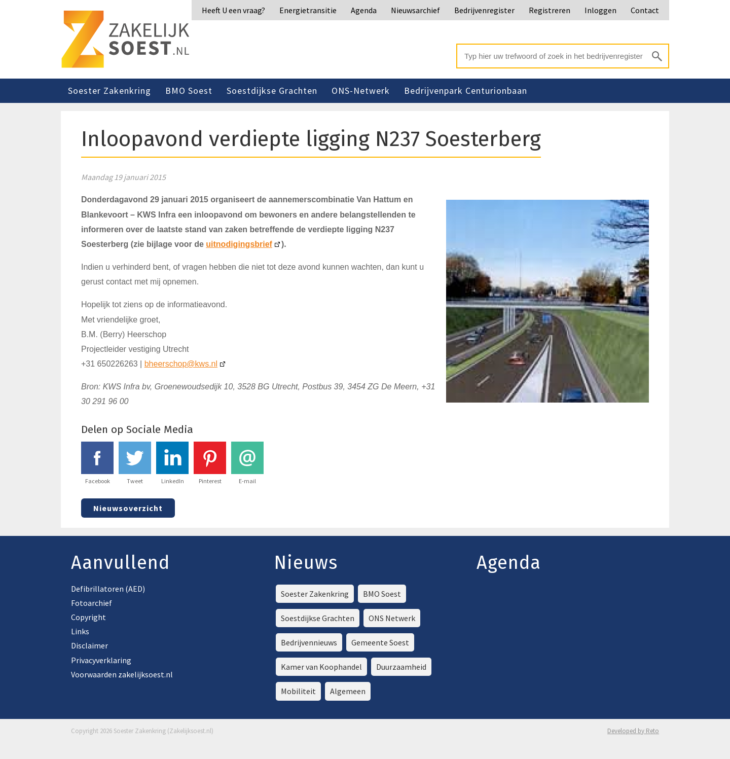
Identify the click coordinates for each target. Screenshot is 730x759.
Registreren (549, 10)
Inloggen (600, 10)
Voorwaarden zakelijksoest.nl (122, 674)
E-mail (247, 463)
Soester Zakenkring (109, 90)
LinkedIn (172, 463)
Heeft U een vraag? (233, 10)
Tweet (135, 463)
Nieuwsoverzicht (128, 508)
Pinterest (210, 463)
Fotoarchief (91, 603)
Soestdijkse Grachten (272, 90)
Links (80, 631)
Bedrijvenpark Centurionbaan (465, 90)
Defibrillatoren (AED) (108, 589)
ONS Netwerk (392, 618)
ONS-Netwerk (361, 90)
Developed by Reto (633, 731)
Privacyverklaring (101, 660)
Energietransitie (308, 10)
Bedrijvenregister (484, 10)
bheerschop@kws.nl (180, 363)
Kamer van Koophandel (321, 667)
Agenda (364, 10)
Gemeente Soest (380, 642)
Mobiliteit (298, 691)
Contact (645, 10)
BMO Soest (188, 90)
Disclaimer (89, 645)
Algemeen (348, 691)
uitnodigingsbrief (239, 244)
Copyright (88, 617)
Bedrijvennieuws (309, 642)
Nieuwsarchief (415, 10)
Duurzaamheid (401, 667)
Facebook (97, 463)
